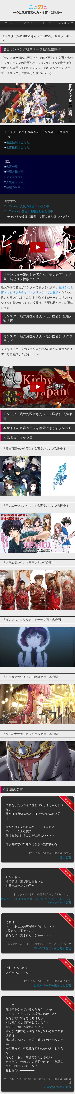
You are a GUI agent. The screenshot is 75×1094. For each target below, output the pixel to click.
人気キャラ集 (14, 182)
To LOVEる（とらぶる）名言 (52, 948)
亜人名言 (65, 857)
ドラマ (47, 23)
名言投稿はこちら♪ (18, 147)
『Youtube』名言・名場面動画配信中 (29, 211)
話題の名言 (13, 187)
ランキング (66, 23)
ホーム (9, 23)
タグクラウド (14, 176)
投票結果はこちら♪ (18, 142)
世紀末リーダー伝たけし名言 (52, 985)
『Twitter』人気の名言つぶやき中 (27, 206)
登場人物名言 (14, 171)
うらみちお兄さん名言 (56, 1087)
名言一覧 (12, 166)
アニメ (28, 23)
